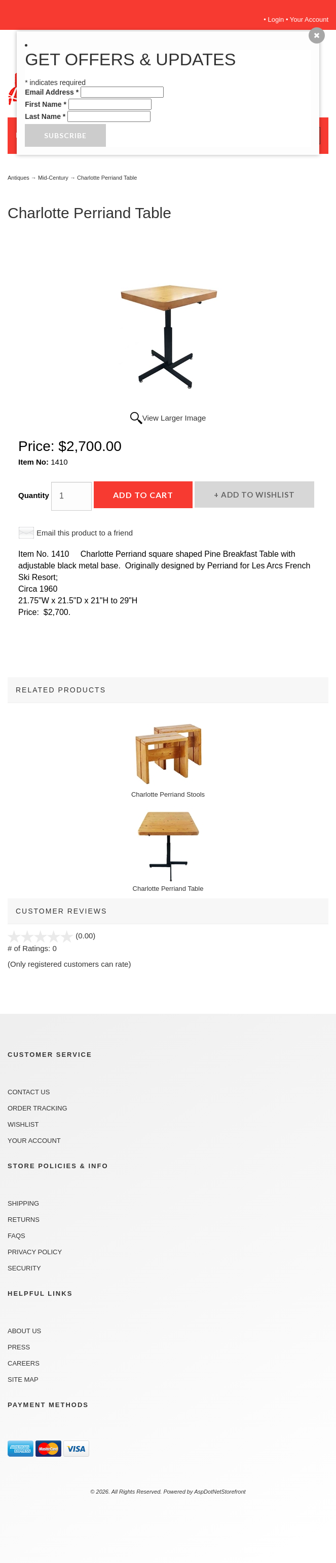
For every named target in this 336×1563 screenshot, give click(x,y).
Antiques (18, 178)
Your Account (309, 19)
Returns (24, 1219)
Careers (24, 1363)
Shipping (23, 1203)
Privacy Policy (35, 1252)
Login (276, 19)
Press (19, 1347)
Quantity (33, 495)
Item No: (34, 462)
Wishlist (23, 1124)
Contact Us (29, 1092)
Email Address (52, 92)
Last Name (45, 116)
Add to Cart (143, 495)
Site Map (23, 1379)
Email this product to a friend (84, 532)
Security (24, 1268)
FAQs (16, 1236)
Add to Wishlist (257, 494)
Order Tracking (37, 1108)
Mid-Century (53, 178)
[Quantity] (71, 496)
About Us (24, 1331)
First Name (45, 104)
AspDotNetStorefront (220, 1492)
